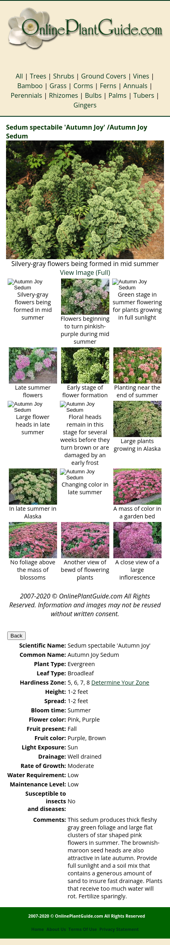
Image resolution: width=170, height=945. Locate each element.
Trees (38, 76)
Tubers (143, 95)
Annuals (135, 85)
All (19, 76)
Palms (118, 95)
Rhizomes (63, 95)
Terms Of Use (82, 929)
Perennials (26, 95)
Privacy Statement (119, 929)
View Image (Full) (85, 272)
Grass (57, 85)
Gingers (85, 105)
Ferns (108, 85)
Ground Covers (103, 76)
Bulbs (93, 95)
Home (37, 929)
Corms (83, 85)
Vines (141, 76)
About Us (56, 929)
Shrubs (63, 76)
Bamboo (30, 85)
